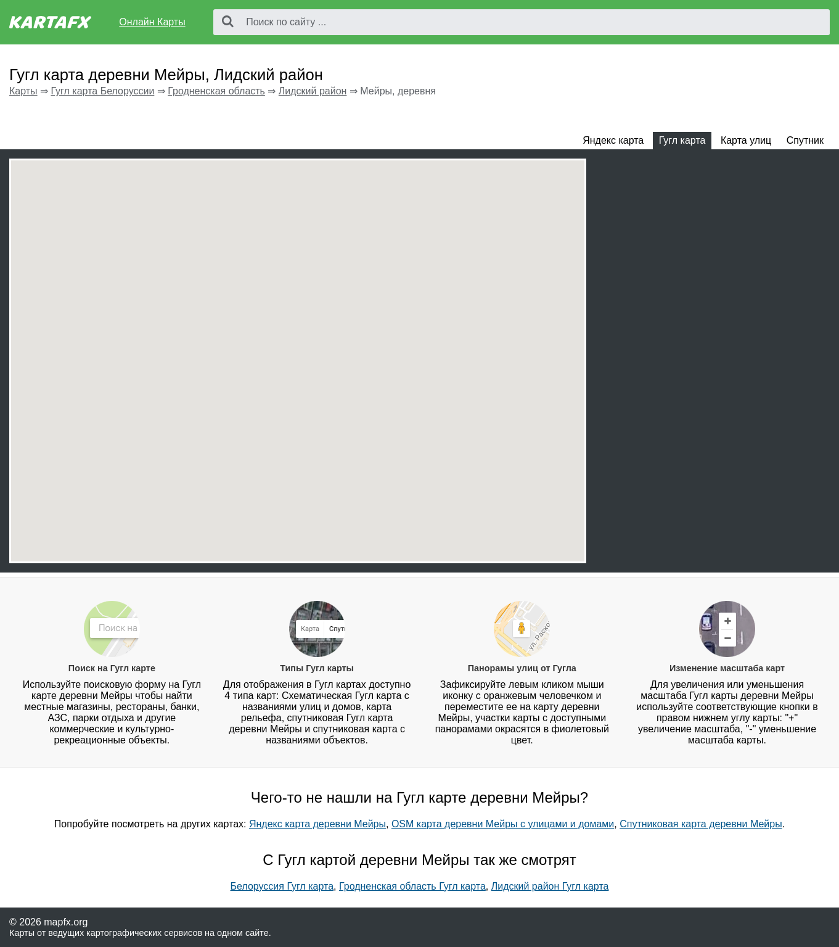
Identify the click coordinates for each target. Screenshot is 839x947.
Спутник (805, 140)
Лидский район (313, 91)
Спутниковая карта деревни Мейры (701, 824)
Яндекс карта (613, 140)
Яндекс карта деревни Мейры (317, 824)
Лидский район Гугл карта (550, 886)
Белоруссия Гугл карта (282, 886)
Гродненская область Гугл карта (412, 886)
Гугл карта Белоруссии (102, 91)
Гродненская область (216, 91)
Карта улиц (746, 140)
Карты (23, 91)
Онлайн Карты (152, 22)
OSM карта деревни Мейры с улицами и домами (502, 824)
